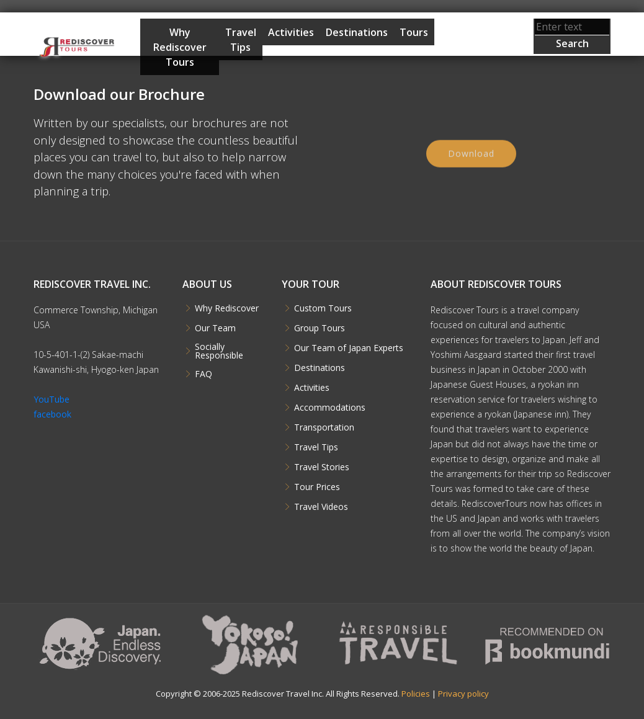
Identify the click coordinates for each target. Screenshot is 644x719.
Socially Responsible (219, 351)
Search (572, 43)
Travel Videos (321, 506)
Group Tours (319, 328)
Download (471, 157)
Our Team (215, 328)
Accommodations (329, 407)
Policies (415, 693)
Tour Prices (317, 487)
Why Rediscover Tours (180, 47)
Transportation (324, 427)
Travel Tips (240, 39)
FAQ (203, 374)
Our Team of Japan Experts (348, 348)
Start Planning (465, 57)
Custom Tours (323, 308)
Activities (291, 32)
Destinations (357, 32)
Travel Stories (321, 467)
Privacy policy (463, 693)
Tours (414, 32)
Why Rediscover (227, 308)
